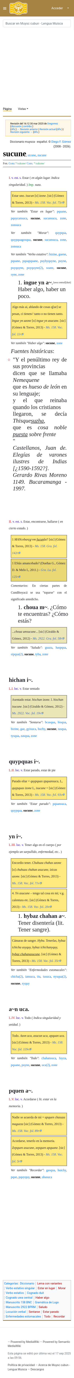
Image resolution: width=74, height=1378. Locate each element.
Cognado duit (35, 1293)
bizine (53, 254)
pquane (61, 211)
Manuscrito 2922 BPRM (21, 1307)
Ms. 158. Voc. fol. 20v (36, 906)
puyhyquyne (48, 261)
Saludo (43, 1307)
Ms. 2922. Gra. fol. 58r (47, 638)
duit (68, 282)
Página (7, 109)
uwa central (59, 282)
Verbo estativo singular (20, 1288)
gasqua (50, 1170)
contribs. (27, 126)
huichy (62, 1170)
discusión (16, 126)
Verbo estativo (15, 1293)
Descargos (37, 1369)
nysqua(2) (59, 976)
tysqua (15, 735)
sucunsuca (50, 218)
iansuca (30, 976)
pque (14, 1177)
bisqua (62, 722)
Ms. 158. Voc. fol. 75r (48, 202)
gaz (22, 729)
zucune (41, 155)
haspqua (61, 647)
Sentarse (34, 1312)
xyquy (26, 983)
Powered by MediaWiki (25, 1342)
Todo (47, 1316)
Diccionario (27, 1283)
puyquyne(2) (35, 267)
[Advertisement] (37, 67)
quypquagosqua (21, 239)
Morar (62, 1288)
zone (63, 218)
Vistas (22, 109)
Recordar (59, 1316)
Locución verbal (16, 1312)
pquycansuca (19, 218)
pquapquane (30, 261)
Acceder (57, 8)
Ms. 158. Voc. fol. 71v (25, 883)
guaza (48, 647)
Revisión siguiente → (21, 132)
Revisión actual (48, 129)
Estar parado (51, 1312)
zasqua (25, 735)
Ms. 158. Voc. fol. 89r (25, 1131)
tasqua (62, 729)
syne (14, 274)
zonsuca (16, 225)
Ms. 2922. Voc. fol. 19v (26, 713)
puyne (62, 261)
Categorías (11, 1283)
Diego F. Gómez (61, 141)
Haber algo (42, 1297)
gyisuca (31, 729)
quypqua (60, 232)
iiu (38, 976)
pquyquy (24, 1177)
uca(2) (46, 1065)
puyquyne (17, 267)
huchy (41, 729)
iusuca (47, 976)
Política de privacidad (21, 1365)
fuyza (62, 1058)
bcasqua (50, 722)
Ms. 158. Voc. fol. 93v (48, 794)
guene (62, 254)
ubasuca (47, 1177)
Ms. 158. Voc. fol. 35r (45, 960)
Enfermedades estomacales (23, 1316)
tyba (38, 654)
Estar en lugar (46, 1288)
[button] (68, 282)
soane (49, 267)
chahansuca (48, 1058)
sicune (32, 155)
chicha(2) (17, 976)
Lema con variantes (49, 1283)
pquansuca (59, 803)
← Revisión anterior (27, 129)
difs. (13, 129)
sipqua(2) (17, 654)
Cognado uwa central (19, 1297)
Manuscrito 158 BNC (19, 1302)
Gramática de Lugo (47, 1302)
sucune (35, 218)
